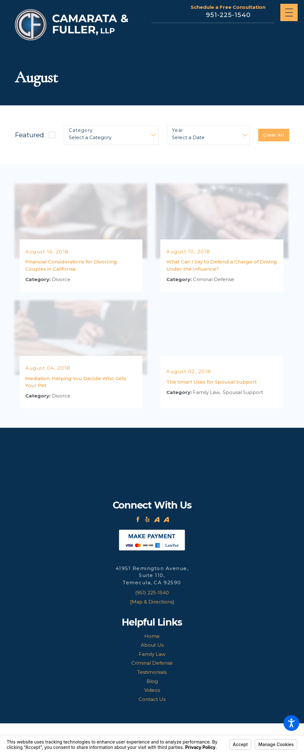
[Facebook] (138, 519)
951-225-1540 (228, 15)
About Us (152, 645)
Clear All (273, 135)
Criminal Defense (152, 663)
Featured (29, 135)
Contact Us (152, 699)
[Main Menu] (289, 12)
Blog (152, 681)
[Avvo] (157, 519)
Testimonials (152, 672)
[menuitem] (152, 636)
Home (152, 636)
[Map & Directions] (152, 602)
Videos (152, 690)
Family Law (152, 654)
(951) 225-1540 (152, 593)
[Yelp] (147, 519)
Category (81, 130)
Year (177, 130)
